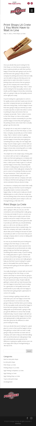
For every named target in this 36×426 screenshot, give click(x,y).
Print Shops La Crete (19, 33)
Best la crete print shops (11, 359)
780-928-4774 (14, 3)
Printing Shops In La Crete (11, 368)
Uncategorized (8, 382)
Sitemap (18, 423)
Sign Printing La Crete (10, 373)
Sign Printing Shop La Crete (12, 376)
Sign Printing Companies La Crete (14, 370)
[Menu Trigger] (31, 10)
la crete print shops (9, 362)
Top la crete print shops (11, 379)
